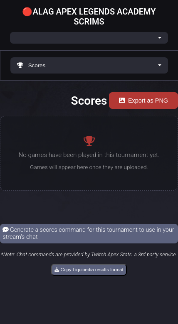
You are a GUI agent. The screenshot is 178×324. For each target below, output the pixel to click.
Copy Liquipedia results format (88, 269)
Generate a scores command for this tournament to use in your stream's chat (88, 233)
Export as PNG (143, 100)
